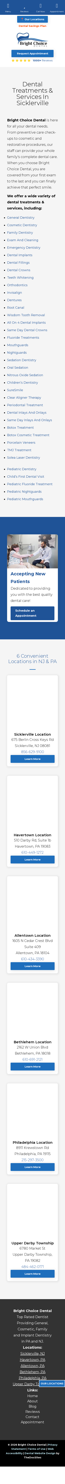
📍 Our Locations (32, 19)
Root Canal (15, 308)
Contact (32, 1417)
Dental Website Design (40, 1453)
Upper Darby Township (32, 1384)
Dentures (14, 300)
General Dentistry (20, 218)
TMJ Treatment (19, 450)
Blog (32, 1406)
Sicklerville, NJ (32, 1353)
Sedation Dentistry (21, 360)
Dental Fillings (18, 263)
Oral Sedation (17, 368)
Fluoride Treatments (23, 338)
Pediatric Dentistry (21, 469)
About (32, 1401)
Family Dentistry (20, 233)
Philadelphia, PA (32, 1378)
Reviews (32, 1412)
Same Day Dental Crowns (27, 330)
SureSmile (15, 390)
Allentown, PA (33, 1366)
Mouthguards (17, 345)
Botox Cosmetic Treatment (28, 435)
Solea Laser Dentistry (23, 458)
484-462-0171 (32, 1267)
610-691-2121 (32, 1059)
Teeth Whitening (20, 278)
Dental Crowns (18, 270)
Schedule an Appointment (25, 613)
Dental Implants (19, 255)
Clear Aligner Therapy (24, 398)
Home (32, 1396)
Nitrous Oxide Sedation (25, 375)
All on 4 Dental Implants (26, 323)
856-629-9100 (32, 752)
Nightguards (17, 353)
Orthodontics (17, 285)
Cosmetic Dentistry (22, 225)
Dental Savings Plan (32, 26)
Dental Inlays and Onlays (26, 413)
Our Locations (52, 1383)
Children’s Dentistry (22, 383)
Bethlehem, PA (32, 1372)
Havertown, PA (32, 1360)
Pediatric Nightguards (24, 492)
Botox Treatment (20, 428)
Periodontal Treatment (25, 405)
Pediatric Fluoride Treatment (30, 484)
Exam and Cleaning (22, 240)
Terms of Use (37, 1449)
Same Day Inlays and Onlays (29, 420)
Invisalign (14, 293)
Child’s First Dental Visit (25, 477)
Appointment (32, 1422)
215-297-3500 (32, 1160)
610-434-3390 (32, 959)
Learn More (33, 759)
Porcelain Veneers (21, 443)
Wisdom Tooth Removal (26, 315)
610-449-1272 (32, 852)
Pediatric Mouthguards (25, 499)
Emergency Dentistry (23, 248)
